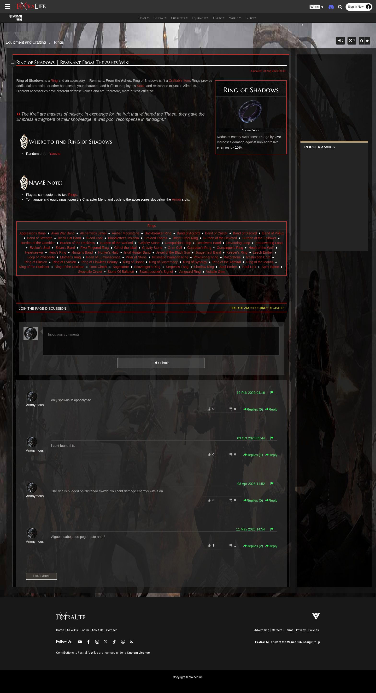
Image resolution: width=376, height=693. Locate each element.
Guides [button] (251, 18)
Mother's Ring (125, 257)
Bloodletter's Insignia (153, 238)
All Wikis (72, 630)
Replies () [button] (251, 409)
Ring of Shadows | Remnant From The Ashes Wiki (74, 62)
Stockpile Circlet (125, 272)
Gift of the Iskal (184, 248)
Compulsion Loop (225, 243)
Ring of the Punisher (102, 267)
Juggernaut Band (268, 252)
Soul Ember (57, 272)
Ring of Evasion (123, 262)
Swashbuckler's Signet (191, 272)
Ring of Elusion (94, 262)
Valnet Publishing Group (303, 642)
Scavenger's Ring (215, 267)
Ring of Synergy (254, 262)
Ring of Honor (192, 262)
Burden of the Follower (46, 243)
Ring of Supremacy (222, 262)
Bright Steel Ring (215, 238)
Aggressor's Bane (43, 233)
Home (60, 630)
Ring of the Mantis (68, 267)
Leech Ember (66, 257)
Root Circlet (166, 267)
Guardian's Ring (258, 248)
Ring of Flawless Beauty (158, 262)
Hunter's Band (141, 252)
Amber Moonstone (136, 233)
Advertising (261, 630)
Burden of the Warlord (164, 243)
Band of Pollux (41, 238)
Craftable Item (180, 80)
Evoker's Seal (99, 248)
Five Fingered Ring (154, 248)
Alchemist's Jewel (104, 233)
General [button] (159, 18)
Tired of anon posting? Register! (255, 308)
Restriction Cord (66, 262)
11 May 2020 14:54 (248, 529)
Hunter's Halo (168, 252)
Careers (277, 630)
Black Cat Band (99, 238)
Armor (177, 199)
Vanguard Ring (225, 272)
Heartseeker (94, 252)
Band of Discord (256, 233)
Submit (161, 363)
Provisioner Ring (260, 257)
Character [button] (179, 18)
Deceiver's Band (256, 243)
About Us (98, 630)
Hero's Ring (117, 252)
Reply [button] (270, 409)
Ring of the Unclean (138, 267)
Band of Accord (199, 233)
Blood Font (125, 238)
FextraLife (262, 642)
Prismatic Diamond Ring (225, 257)
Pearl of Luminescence (158, 257)
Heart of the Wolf (66, 252)
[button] (316, 7)
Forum (85, 630)
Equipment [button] (200, 18)
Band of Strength (69, 238)
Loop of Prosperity (95, 257)
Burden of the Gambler (85, 243)
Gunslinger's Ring (35, 252)
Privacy (301, 630)
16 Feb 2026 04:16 (249, 393)
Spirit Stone (99, 272)
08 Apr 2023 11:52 (249, 484)
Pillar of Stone (190, 257)
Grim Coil (234, 248)
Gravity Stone (211, 248)
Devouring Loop (39, 248)
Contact (111, 630)
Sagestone (189, 267)
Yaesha (56, 154)
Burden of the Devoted (250, 238)
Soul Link (78, 272)
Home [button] (144, 18)
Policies (313, 630)
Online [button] (218, 18)
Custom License (138, 652)
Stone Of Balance (156, 272)
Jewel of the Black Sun (233, 252)
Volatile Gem (250, 272)
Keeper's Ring (40, 257)
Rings (59, 42)
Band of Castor (227, 233)
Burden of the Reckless (125, 243)
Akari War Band (73, 233)
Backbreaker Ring (168, 233)
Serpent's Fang (245, 267)
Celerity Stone (196, 243)
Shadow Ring (272, 267)
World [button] (235, 18)
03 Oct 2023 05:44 (249, 438)
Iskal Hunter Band (196, 252)
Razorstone (40, 262)
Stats (154, 86)
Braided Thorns (186, 238)
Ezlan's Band (124, 248)
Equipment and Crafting (26, 42)
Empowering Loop (69, 248)
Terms (289, 630)
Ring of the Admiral (35, 267)
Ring (55, 80)
